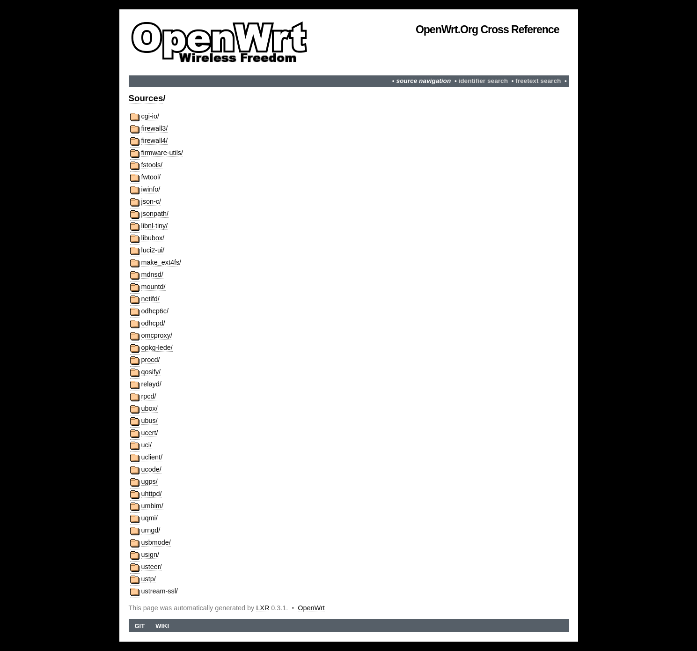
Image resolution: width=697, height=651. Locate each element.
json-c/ (151, 201)
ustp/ (148, 579)
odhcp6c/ (155, 311)
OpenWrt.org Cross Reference (487, 29)
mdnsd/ (152, 274)
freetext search (538, 80)
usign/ (150, 554)
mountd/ (153, 286)
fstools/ (152, 165)
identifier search (483, 80)
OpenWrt (311, 608)
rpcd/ (148, 396)
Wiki (162, 625)
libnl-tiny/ (154, 225)
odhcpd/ (153, 323)
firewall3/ (154, 128)
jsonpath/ (155, 213)
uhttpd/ (151, 493)
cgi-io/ (150, 116)
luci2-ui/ (153, 250)
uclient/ (152, 457)
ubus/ (149, 420)
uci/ (146, 445)
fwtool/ (151, 177)
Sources (146, 98)
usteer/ (151, 566)
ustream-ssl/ (159, 591)
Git (139, 625)
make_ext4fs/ (161, 262)
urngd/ (151, 530)
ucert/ (149, 432)
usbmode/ (156, 542)
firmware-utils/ (162, 152)
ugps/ (149, 481)
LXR (262, 608)
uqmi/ (149, 518)
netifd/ (150, 299)
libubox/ (153, 238)
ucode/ (151, 469)
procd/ (150, 359)
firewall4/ (154, 140)
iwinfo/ (151, 189)
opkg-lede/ (157, 347)
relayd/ (151, 384)
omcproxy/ (156, 335)
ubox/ (149, 408)
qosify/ (151, 372)
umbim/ (152, 506)
